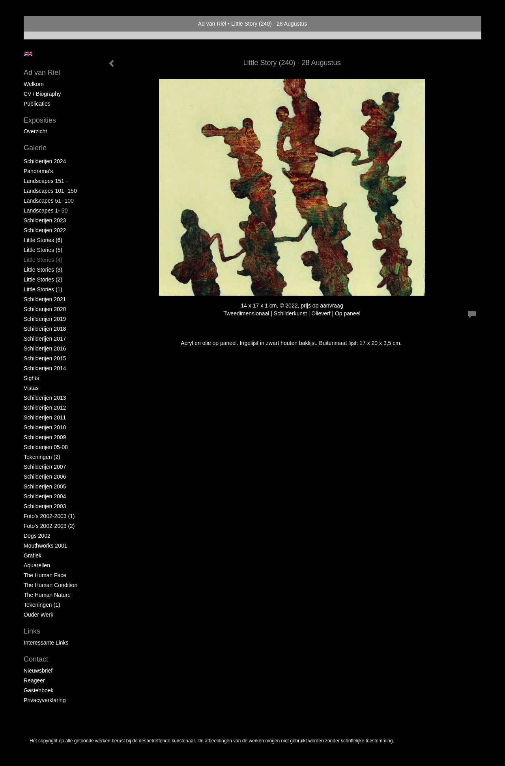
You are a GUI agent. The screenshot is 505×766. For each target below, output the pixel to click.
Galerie (35, 148)
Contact (36, 659)
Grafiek (32, 555)
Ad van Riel (212, 24)
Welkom (33, 84)
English (28, 53)
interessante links (46, 642)
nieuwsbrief (38, 670)
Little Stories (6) (43, 240)
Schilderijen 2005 (45, 486)
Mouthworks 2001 (45, 545)
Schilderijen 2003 (45, 506)
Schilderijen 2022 (45, 230)
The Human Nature (47, 595)
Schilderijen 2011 (45, 417)
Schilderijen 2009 (45, 437)
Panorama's (38, 171)
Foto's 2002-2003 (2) (49, 526)
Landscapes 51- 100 (49, 201)
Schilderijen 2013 (45, 398)
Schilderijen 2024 (45, 161)
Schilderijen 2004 (45, 496)
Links (32, 631)
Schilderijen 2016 (45, 348)
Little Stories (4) (43, 260)
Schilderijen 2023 (45, 220)
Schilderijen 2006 (45, 476)
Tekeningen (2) (42, 457)
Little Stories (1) (43, 289)
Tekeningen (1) (42, 605)
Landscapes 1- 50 (45, 210)
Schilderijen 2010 (45, 427)
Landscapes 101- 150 (50, 191)
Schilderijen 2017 (45, 338)
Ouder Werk (38, 614)
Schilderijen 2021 (45, 299)
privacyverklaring (45, 700)
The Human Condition (50, 585)
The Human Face (45, 575)
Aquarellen (37, 565)
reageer (34, 680)
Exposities (40, 120)
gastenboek (39, 690)
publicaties (37, 104)
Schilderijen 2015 (45, 358)
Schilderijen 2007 (45, 467)
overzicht (35, 131)
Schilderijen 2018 (45, 329)
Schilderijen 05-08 (46, 447)
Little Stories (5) (43, 250)
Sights (31, 378)
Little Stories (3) (43, 270)
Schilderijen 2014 (45, 368)
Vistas (31, 388)
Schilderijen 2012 (45, 407)
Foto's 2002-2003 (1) (49, 516)
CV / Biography (42, 94)
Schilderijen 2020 (45, 309)
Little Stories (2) (43, 279)
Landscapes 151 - (45, 181)
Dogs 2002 (37, 536)
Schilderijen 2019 (45, 319)
